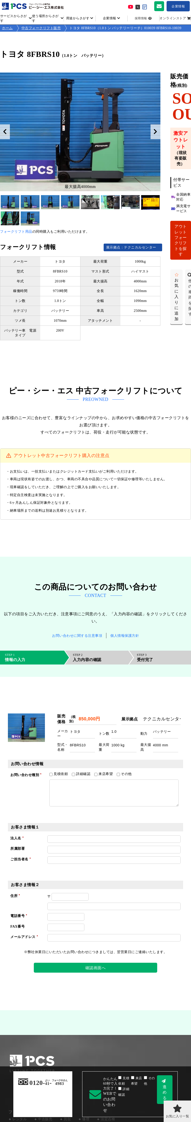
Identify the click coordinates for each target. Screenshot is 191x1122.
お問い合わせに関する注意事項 (77, 636)
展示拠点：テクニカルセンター (133, 247)
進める (165, 1092)
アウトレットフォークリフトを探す (180, 240)
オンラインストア (172, 18)
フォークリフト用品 (16, 231)
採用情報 (141, 18)
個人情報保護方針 (124, 636)
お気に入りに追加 (176, 299)
